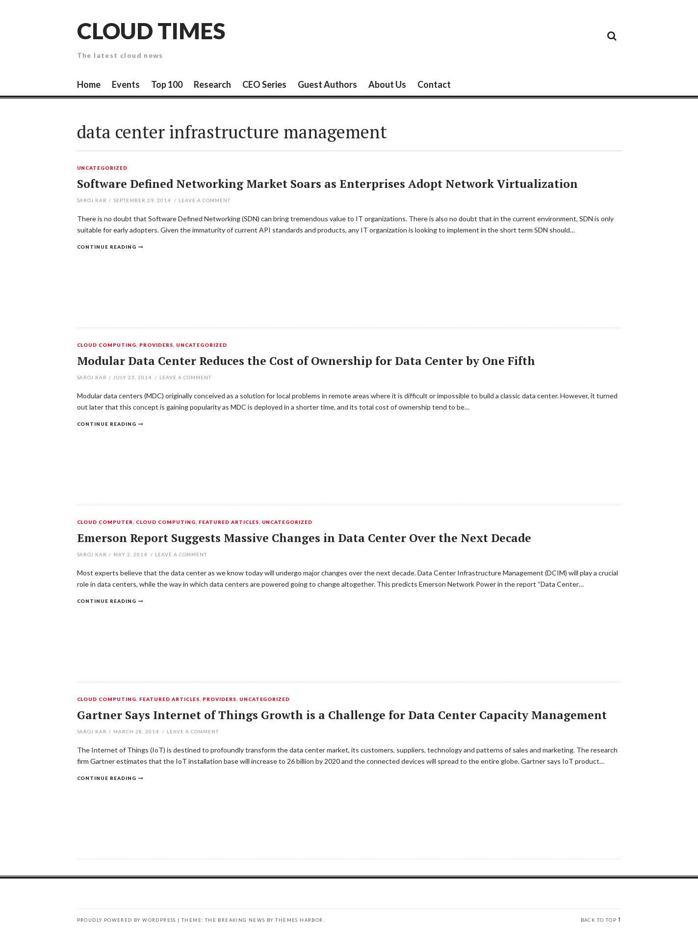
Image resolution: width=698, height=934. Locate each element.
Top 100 (166, 84)
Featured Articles (229, 522)
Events (126, 84)
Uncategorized (102, 168)
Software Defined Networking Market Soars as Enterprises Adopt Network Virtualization (327, 183)
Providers (156, 345)
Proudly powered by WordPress (126, 920)
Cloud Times (151, 30)
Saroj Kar (92, 200)
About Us (387, 84)
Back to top (599, 920)
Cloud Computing (107, 345)
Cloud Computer (105, 522)
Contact (434, 84)
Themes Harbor (299, 920)
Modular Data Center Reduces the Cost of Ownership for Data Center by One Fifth (306, 360)
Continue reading (107, 247)
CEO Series (264, 84)
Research (212, 84)
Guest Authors (327, 84)
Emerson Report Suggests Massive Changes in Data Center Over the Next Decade (304, 537)
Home (89, 84)
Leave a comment (205, 200)
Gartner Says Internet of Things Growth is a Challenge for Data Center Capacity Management (342, 715)
